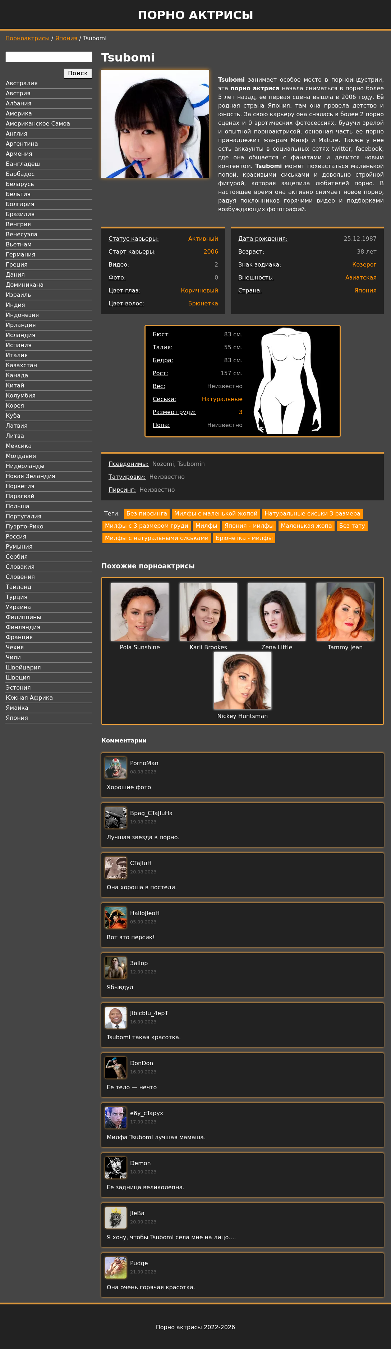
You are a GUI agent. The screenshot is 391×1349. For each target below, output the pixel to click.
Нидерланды (25, 466)
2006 (210, 251)
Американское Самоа (38, 123)
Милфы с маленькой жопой (215, 513)
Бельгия (18, 194)
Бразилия (20, 214)
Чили (13, 657)
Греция (17, 264)
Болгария (20, 204)
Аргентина (22, 143)
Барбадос (20, 174)
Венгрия (18, 224)
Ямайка (17, 707)
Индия (15, 304)
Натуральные (222, 399)
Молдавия (21, 456)
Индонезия (22, 315)
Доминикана (24, 284)
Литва (15, 435)
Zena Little (276, 647)
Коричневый (199, 290)
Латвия (17, 425)
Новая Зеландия (30, 476)
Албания (18, 103)
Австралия (22, 83)
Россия (16, 536)
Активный (203, 238)
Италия (17, 355)
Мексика (19, 445)
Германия (20, 254)
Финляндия (23, 627)
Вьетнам (19, 244)
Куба (13, 415)
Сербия (17, 556)
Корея (15, 405)
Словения (20, 576)
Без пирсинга (146, 513)
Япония (66, 38)
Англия (16, 133)
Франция (19, 637)
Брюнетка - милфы (244, 538)
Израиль (18, 294)
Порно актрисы (195, 15)
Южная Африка (29, 697)
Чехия (15, 647)
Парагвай (20, 496)
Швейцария (23, 667)
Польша (17, 506)
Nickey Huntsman (242, 716)
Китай (15, 385)
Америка (19, 113)
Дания (15, 274)
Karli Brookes (208, 647)
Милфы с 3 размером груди (146, 525)
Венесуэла (21, 234)
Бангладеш (23, 163)
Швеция (18, 677)
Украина (18, 607)
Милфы (206, 525)
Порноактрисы (27, 38)
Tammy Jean (345, 647)
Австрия (18, 93)
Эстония (18, 687)
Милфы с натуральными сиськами (156, 538)
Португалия (23, 516)
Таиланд (19, 586)
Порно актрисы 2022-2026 (195, 1327)
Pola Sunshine (140, 647)
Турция (16, 597)
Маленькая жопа (306, 525)
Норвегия (20, 486)
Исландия (20, 335)
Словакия (20, 566)
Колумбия (21, 395)
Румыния (19, 546)
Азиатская (361, 277)
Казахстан (21, 365)
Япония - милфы (249, 525)
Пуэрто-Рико (24, 526)
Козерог (364, 264)
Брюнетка (203, 303)
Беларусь (20, 184)
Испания (19, 345)
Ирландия (21, 325)
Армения (19, 153)
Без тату (352, 525)
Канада (17, 375)
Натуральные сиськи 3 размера (312, 513)
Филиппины (23, 617)
